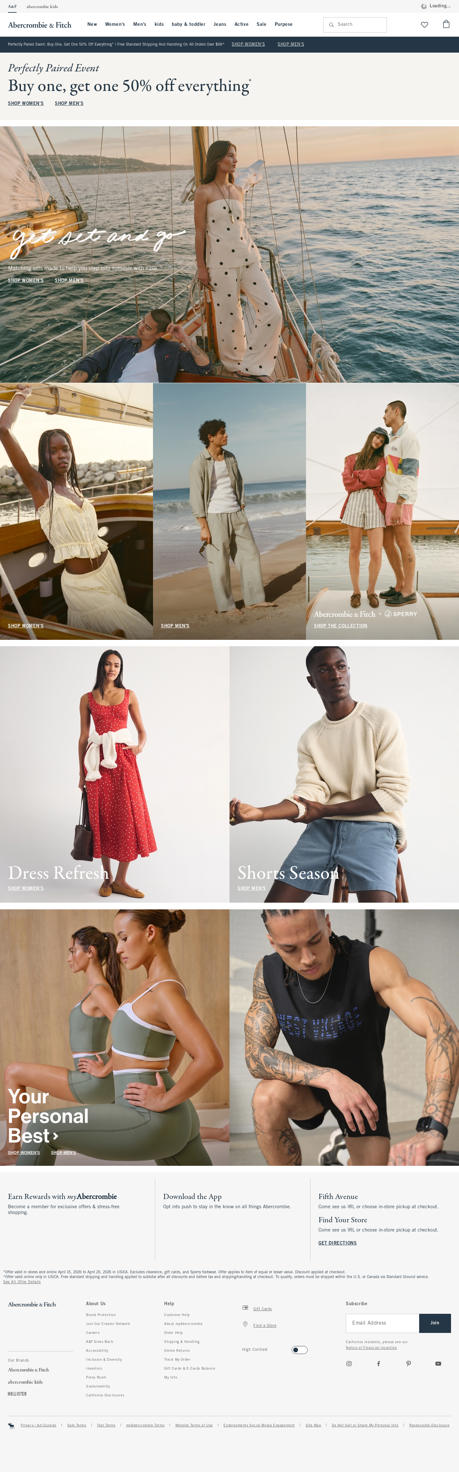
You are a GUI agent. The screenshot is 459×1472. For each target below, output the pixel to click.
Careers (92, 1333)
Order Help (173, 1333)
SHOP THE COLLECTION (340, 626)
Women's (115, 24)
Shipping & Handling (182, 1341)
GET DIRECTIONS (337, 1243)
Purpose (284, 24)
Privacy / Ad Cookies (38, 1425)
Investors (94, 1368)
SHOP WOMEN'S (248, 45)
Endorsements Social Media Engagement (259, 1425)
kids (159, 24)
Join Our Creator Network (108, 1324)
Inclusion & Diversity (104, 1359)
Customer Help (177, 1315)
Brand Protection (101, 1315)
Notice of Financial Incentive (371, 1348)
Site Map (313, 1425)
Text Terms (106, 1425)
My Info (170, 1377)
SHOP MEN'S (291, 45)
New (92, 24)
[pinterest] (408, 1363)
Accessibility (97, 1350)
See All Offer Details (22, 1282)
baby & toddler (188, 24)
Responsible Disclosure (429, 1425)
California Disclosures (105, 1395)
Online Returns (177, 1350)
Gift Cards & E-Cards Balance (189, 1368)
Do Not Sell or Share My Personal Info (365, 1425)
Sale (261, 24)
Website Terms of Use (194, 1425)
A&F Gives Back (99, 1341)
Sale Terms (76, 1425)
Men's (140, 24)
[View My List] (424, 25)
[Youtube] (438, 1363)
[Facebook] (378, 1363)
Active (242, 24)
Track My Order (177, 1359)
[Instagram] (349, 1363)
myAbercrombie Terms (145, 1425)
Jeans (220, 24)
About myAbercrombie (183, 1324)
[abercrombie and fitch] (42, 25)
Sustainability (98, 1386)
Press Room (96, 1377)
